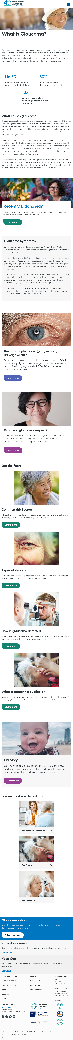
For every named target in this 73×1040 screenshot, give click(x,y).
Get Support (35, 981)
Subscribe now (13, 935)
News (4, 990)
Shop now (6, 971)
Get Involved (35, 985)
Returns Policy (46, 1031)
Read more (13, 781)
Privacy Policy (6, 1031)
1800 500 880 (6, 1007)
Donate (33, 976)
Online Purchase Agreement (30, 1031)
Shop (4, 999)
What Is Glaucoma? (10, 976)
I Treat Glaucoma (9, 985)
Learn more (13, 222)
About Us (5, 994)
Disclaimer (16, 1031)
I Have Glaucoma (9, 981)
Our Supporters (36, 990)
